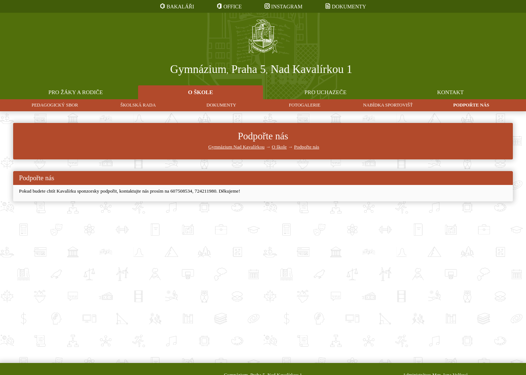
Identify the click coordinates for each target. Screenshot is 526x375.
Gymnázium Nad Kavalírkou (236, 147)
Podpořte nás (306, 147)
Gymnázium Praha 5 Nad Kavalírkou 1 (261, 69)
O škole (279, 147)
